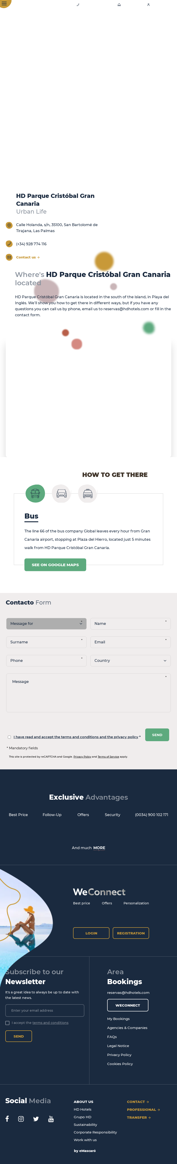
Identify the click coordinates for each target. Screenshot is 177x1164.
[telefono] (46, 660)
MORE (99, 848)
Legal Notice (118, 1046)
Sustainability (85, 1124)
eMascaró (87, 1151)
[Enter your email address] (44, 1010)
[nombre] (130, 624)
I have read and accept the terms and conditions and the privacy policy (76, 737)
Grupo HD (82, 1117)
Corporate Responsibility (95, 1132)
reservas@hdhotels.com (126, 309)
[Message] (88, 692)
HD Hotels (82, 1109)
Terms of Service (108, 756)
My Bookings (118, 1019)
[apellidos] (46, 642)
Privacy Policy (82, 756)
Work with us (85, 1140)
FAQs (112, 1037)
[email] (130, 642)
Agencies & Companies (127, 1028)
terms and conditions (50, 1023)
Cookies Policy (120, 1064)
